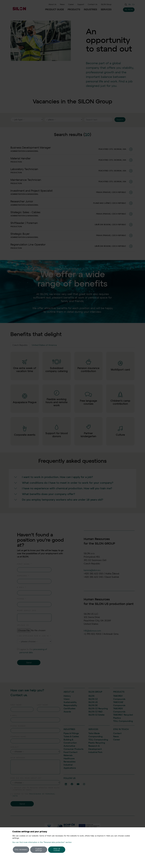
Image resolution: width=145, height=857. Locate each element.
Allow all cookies (56, 850)
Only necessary (21, 849)
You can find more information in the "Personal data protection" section (42, 842)
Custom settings (38, 850)
